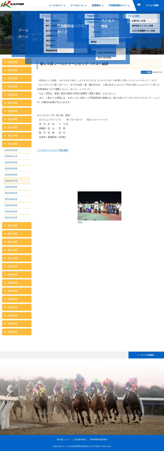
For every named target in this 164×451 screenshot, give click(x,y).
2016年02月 (11, 211)
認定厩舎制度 (80, 439)
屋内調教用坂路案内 (98, 439)
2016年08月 (11, 175)
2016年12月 (11, 150)
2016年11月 (11, 156)
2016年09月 (11, 168)
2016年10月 (11, 162)
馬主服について (63, 439)
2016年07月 (11, 181)
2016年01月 (11, 218)
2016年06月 (11, 187)
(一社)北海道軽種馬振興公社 (78, 446)
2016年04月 (11, 199)
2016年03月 (11, 205)
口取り (99, 207)
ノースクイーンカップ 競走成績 (52, 150)
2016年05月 (11, 193)
